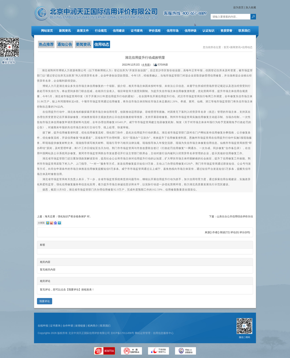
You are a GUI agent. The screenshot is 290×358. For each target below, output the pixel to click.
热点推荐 (46, 44)
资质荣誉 (226, 30)
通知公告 (64, 44)
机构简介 (93, 325)
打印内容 (161, 64)
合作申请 (68, 325)
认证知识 (208, 30)
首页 (226, 47)
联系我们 (244, 30)
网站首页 (47, 30)
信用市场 (172, 30)
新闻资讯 (65, 30)
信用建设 (119, 30)
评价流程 (155, 30)
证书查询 (137, 30)
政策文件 (83, 30)
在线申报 (43, 325)
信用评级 (190, 30)
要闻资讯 (83, 44)
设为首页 (238, 7)
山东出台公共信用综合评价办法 (235, 216)
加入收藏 (251, 7)
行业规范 (101, 30)
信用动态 (101, 44)
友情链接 (80, 325)
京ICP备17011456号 (122, 333)
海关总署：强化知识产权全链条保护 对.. (68, 216)
